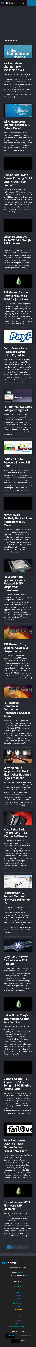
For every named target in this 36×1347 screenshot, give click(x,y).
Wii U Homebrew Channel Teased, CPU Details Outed (17, 125)
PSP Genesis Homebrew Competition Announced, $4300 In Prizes (17, 709)
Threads (18, 1318)
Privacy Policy (18, 1304)
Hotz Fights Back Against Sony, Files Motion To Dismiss (15, 832)
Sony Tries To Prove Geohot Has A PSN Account (16, 960)
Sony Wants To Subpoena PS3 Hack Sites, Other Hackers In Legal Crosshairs (18, 773)
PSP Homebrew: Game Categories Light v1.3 (18, 408)
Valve (26, 1275)
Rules (18, 1289)
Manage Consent (18, 1301)
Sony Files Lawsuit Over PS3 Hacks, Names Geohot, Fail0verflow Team (15, 1145)
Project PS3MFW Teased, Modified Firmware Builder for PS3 (17, 898)
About (18, 1292)
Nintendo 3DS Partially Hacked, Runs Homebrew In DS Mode (18, 520)
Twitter (18, 1321)
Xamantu (21, 1273)
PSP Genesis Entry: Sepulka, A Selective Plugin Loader (16, 647)
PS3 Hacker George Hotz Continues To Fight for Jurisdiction (16, 295)
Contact (18, 1295)
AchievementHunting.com (18, 1326)
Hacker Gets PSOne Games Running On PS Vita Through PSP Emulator (18, 180)
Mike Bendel (22, 1270)
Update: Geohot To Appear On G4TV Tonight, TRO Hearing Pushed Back (17, 1084)
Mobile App (18, 1287)
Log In (32, 3)
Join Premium (18, 1309)
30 (23, 1247)
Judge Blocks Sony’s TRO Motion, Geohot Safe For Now (16, 1018)
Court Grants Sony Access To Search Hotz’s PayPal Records (17, 351)
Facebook (18, 1323)
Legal (18, 1298)
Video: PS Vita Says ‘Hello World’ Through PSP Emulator (17, 240)
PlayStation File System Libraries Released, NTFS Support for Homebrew (14, 583)
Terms (18, 1307)
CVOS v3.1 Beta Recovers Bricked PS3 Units (17, 462)
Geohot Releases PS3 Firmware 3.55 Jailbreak (17, 1205)
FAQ (18, 1284)
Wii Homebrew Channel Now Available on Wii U (15, 66)
